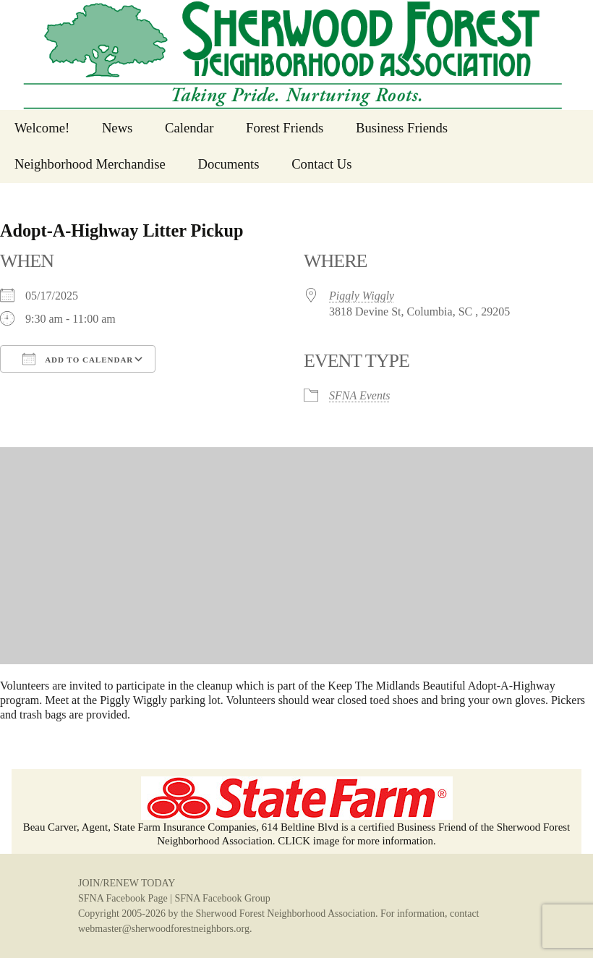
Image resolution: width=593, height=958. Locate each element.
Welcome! (41, 127)
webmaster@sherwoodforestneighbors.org (163, 928)
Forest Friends (284, 127)
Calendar (189, 127)
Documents (228, 163)
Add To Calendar (77, 358)
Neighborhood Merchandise (90, 163)
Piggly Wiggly (361, 295)
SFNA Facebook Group (222, 898)
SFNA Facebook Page (123, 898)
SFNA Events (360, 395)
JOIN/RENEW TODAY (126, 883)
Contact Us (321, 163)
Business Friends (402, 127)
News (117, 127)
